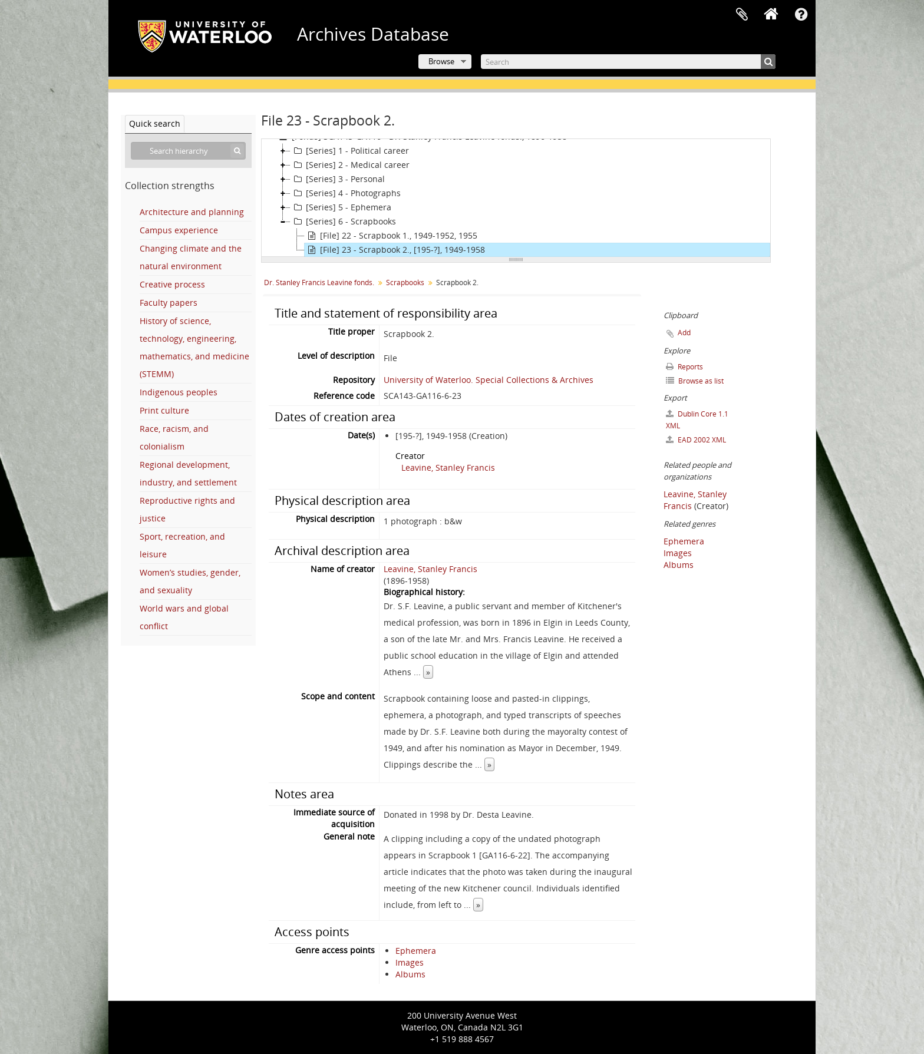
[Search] (628, 61)
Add (684, 333)
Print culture (164, 410)
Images (409, 962)
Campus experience (179, 230)
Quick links (801, 14)
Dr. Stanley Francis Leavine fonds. (319, 282)
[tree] (516, 198)
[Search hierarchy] (188, 151)
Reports (684, 367)
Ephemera (415, 950)
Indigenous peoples (178, 392)
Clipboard (742, 14)
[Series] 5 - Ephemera (341, 207)
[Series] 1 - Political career (350, 151)
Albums (410, 974)
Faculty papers (168, 302)
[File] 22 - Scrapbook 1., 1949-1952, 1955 (391, 236)
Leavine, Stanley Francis (448, 467)
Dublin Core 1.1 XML (697, 420)
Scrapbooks (405, 282)
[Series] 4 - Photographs (346, 193)
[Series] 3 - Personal (338, 179)
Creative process (172, 284)
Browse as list (695, 381)
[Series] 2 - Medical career (350, 165)
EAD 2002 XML (696, 440)
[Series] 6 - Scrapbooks (343, 221)
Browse (441, 61)
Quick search (154, 123)
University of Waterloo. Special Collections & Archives (488, 379)
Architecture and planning (192, 211)
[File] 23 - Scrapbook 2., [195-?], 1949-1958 (395, 250)
